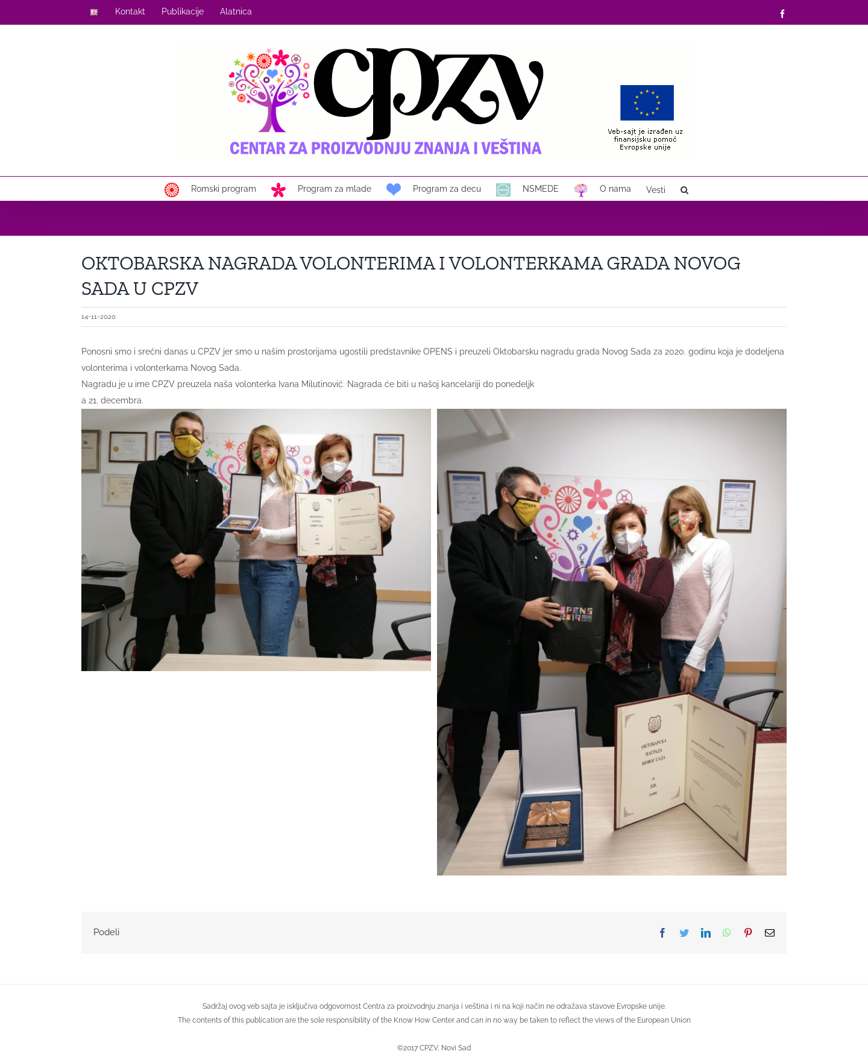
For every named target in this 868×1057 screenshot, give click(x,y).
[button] (684, 189)
